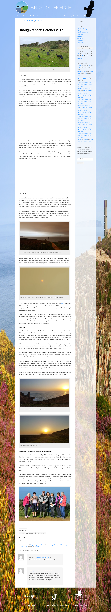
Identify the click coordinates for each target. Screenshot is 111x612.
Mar (87, 77)
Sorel (62, 545)
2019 (79, 99)
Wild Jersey (48, 16)
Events (80, 36)
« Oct (78, 58)
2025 (79, 65)
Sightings (80, 42)
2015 (79, 122)
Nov (79, 86)
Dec (79, 75)
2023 (79, 77)
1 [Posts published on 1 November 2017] (82, 50)
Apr (89, 65)
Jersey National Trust (81, 605)
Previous (63, 21)
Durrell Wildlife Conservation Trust (57, 605)
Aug (86, 78)
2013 (79, 133)
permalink (37, 546)
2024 (79, 71)
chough (51, 545)
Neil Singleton (32, 571)
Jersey (55, 545)
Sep (86, 73)
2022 (79, 82)
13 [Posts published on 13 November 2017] (78, 53)
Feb (85, 71)
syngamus (67, 545)
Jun (79, 67)
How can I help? (81, 16)
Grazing (80, 38)
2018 (79, 105)
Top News (41, 545)
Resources (58, 16)
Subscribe (80, 163)
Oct (88, 67)
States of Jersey (31, 605)
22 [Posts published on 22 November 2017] (82, 55)
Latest (25, 16)
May (92, 71)
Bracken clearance (83, 32)
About (32, 16)
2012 (79, 139)
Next (69, 21)
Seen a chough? (69, 16)
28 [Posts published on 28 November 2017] (80, 57)
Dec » (81, 58)
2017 (79, 111)
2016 (79, 116)
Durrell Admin (23, 546)
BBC (62, 303)
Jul (84, 78)
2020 (79, 94)
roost (59, 545)
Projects (39, 16)
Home (18, 16)
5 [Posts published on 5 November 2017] (91, 50)
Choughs (35, 545)
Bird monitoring (82, 29)
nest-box (80, 40)
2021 (79, 88)
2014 (79, 128)
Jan (82, 77)
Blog (31, 545)
